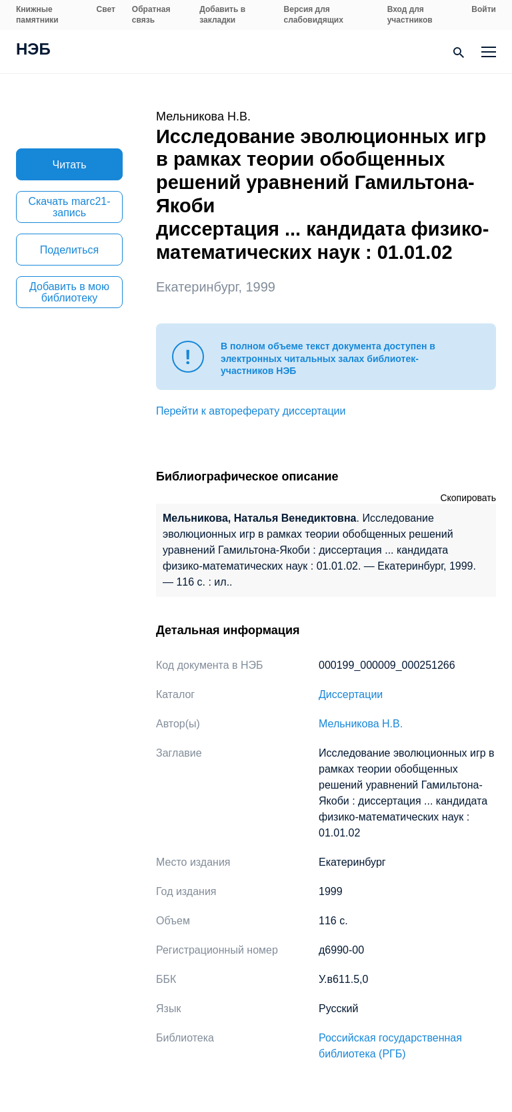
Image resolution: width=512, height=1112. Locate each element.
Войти (483, 9)
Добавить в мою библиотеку (69, 292)
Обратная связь (151, 15)
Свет (106, 9)
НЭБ (33, 50)
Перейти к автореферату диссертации (250, 411)
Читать (70, 164)
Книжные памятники (37, 15)
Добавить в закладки (222, 15)
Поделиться (69, 250)
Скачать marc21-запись (69, 207)
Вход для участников (410, 15)
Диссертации (351, 694)
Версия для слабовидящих (313, 15)
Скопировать (468, 497)
